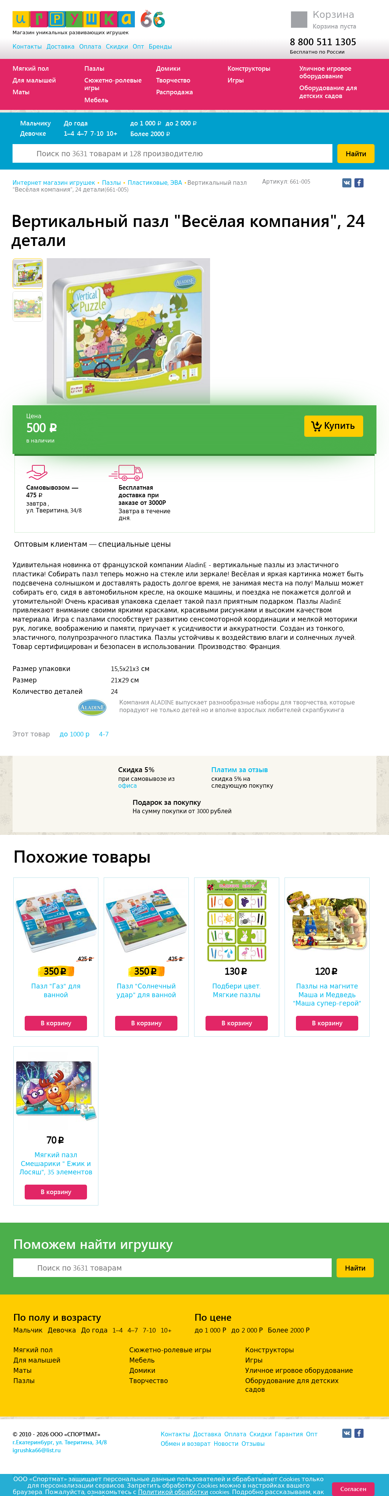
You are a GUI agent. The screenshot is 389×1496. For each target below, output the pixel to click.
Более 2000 (150, 133)
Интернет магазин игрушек (54, 182)
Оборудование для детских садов (328, 91)
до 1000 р (75, 734)
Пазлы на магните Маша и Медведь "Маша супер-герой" (327, 994)
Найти (356, 153)
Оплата (90, 46)
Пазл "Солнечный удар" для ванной (146, 990)
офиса (127, 785)
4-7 (104, 734)
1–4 (69, 133)
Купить (339, 425)
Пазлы (94, 68)
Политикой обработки (173, 1492)
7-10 (96, 133)
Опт (138, 46)
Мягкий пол (31, 68)
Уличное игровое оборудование (325, 72)
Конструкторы (249, 68)
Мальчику (35, 123)
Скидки (117, 46)
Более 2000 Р (289, 1330)
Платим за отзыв (239, 769)
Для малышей (34, 80)
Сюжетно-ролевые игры (113, 84)
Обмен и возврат (185, 1443)
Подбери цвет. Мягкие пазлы (236, 990)
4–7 (82, 133)
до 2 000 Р (246, 1330)
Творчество (173, 80)
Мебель (96, 99)
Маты (21, 91)
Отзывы (253, 1443)
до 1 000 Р (210, 1330)
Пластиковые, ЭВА (155, 182)
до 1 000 (146, 123)
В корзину (56, 1022)
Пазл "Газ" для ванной (56, 990)
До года (76, 123)
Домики (168, 68)
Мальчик (28, 1330)
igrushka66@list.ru (37, 1450)
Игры (236, 80)
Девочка (61, 1330)
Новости (225, 1443)
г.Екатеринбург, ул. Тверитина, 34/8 (60, 1442)
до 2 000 (182, 123)
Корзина (333, 14)
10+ (112, 133)
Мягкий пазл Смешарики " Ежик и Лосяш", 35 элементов (56, 1163)
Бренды (160, 46)
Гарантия (289, 1434)
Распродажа (174, 91)
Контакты (27, 46)
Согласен (353, 1489)
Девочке (33, 133)
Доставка (60, 46)
